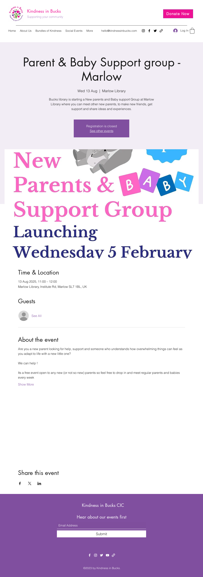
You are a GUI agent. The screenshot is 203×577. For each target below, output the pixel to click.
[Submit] (101, 533)
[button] (192, 31)
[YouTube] (107, 555)
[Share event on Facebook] (20, 483)
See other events (101, 131)
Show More (26, 384)
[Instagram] (143, 31)
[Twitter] (155, 31)
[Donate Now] (178, 13)
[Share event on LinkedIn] (39, 483)
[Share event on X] (30, 483)
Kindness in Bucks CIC (103, 505)
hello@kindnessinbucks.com (119, 31)
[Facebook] (149, 31)
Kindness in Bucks (44, 11)
